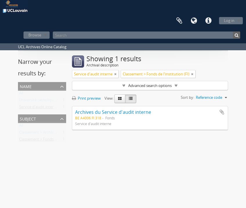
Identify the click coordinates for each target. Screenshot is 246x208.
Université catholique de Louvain (47, 101)
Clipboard (179, 21)
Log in (229, 20)
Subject (28, 118)
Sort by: (187, 97)
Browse (34, 35)
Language (194, 21)
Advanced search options (150, 85)
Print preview (86, 98)
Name (26, 86)
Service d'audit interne (38, 108)
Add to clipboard (222, 112)
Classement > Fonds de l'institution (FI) (52, 140)
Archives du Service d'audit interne (113, 112)
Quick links (208, 21)
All (21, 94)
